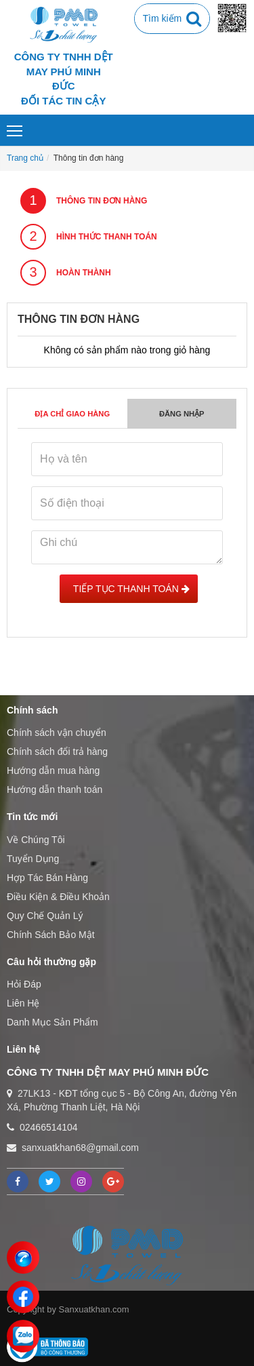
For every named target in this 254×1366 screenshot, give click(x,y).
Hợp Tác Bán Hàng (47, 877)
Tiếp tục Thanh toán (128, 588)
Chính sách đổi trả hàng (57, 751)
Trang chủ (25, 158)
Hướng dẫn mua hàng (53, 770)
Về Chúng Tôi (36, 839)
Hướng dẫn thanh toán (54, 789)
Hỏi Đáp (24, 984)
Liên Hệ (23, 1003)
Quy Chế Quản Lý (45, 915)
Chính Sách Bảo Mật (51, 934)
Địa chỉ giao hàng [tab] (72, 414)
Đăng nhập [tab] (182, 414)
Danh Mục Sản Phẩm (52, 1022)
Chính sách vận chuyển (56, 732)
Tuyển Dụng (33, 858)
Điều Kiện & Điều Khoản (58, 896)
